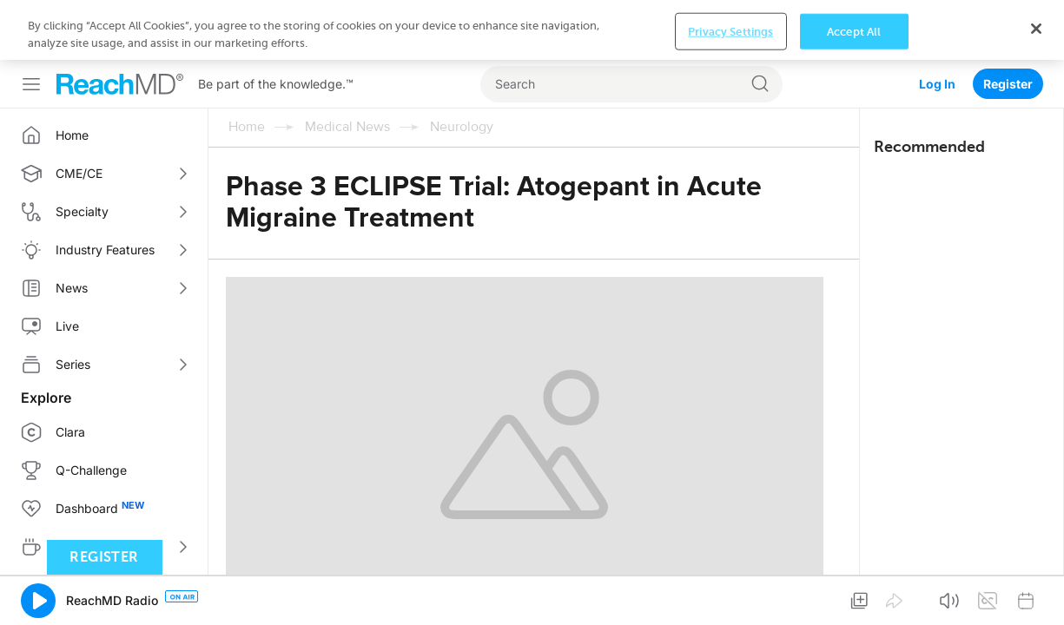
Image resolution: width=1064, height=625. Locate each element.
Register (1008, 23)
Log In (937, 23)
